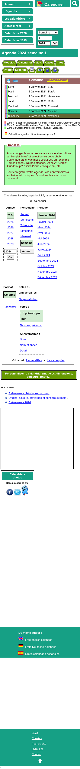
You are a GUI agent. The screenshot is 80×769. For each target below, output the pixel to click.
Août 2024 (44, 255)
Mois (38, 62)
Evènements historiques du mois (29, 393)
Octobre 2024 (46, 266)
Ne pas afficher (28, 299)
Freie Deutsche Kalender (40, 646)
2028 (10, 238)
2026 (10, 227)
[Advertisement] (55, 17)
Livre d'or (37, 748)
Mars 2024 (44, 227)
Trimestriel (26, 225)
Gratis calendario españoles (42, 653)
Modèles (9, 62)
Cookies (37, 738)
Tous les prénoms (31, 325)
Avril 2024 (44, 233)
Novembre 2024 (47, 271)
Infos (60, 62)
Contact (36, 754)
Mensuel (25, 236)
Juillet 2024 (45, 249)
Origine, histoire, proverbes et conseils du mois (38, 397)
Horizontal (9, 306)
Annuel (24, 214)
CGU (35, 732)
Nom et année (28, 345)
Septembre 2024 (48, 260)
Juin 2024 (43, 244)
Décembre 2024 (47, 277)
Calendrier (25, 62)
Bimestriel (26, 230)
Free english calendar (38, 639)
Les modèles (34, 360)
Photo (8, 69)
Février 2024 (45, 221)
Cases (49, 62)
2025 (10, 221)
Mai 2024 (43, 238)
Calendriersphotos (17, 476)
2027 (10, 233)
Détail (23, 350)
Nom (23, 339)
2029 (10, 244)
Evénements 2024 (20, 402)
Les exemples (55, 360)
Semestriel (26, 219)
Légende (20, 69)
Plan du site (39, 743)
